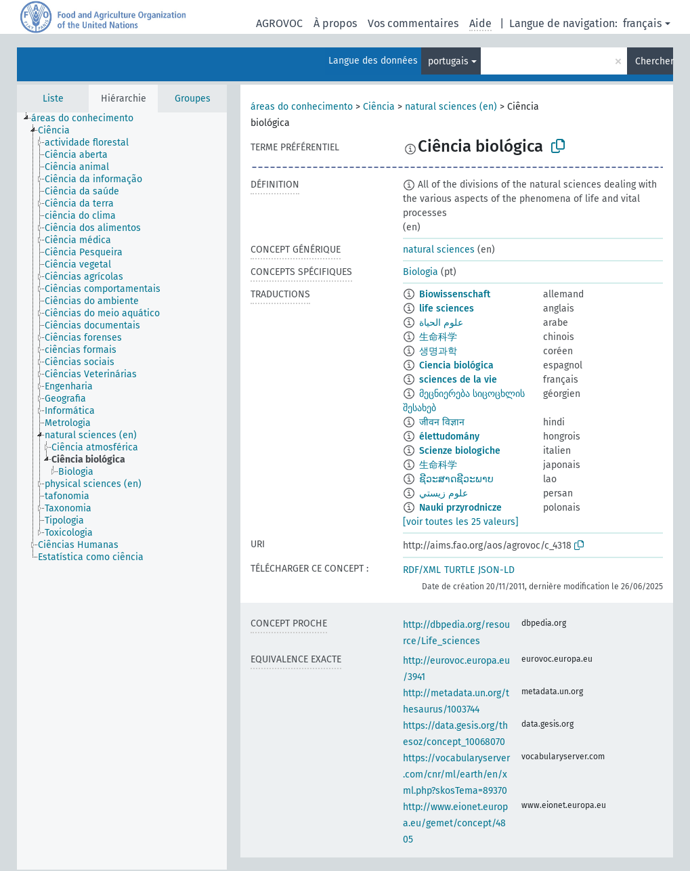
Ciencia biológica (456, 365)
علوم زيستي (443, 493)
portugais (448, 61)
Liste (53, 98)
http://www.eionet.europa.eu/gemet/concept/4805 (455, 823)
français (642, 23)
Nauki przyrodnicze (460, 507)
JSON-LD (496, 570)
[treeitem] (88, 118)
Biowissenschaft (454, 294)
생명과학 (438, 351)
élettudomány (449, 436)
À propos (335, 23)
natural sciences (439, 249)
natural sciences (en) (451, 106)
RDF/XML (422, 570)
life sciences (446, 308)
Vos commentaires (413, 23)
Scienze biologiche (459, 450)
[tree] (122, 491)
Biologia (420, 272)
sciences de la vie (458, 379)
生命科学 (438, 337)
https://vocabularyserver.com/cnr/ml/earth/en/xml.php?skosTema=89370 (456, 774)
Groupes (193, 98)
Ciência (379, 106)
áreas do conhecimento (302, 106)
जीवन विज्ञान (442, 422)
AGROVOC (279, 23)
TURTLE (459, 570)
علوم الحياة (441, 322)
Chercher (654, 61)
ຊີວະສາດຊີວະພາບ (456, 479)
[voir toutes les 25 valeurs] (461, 522)
